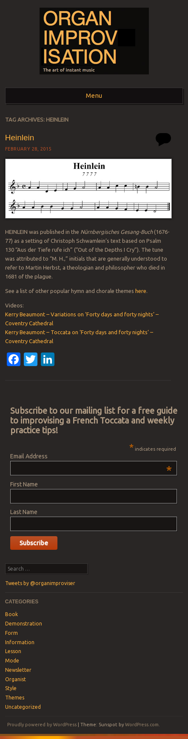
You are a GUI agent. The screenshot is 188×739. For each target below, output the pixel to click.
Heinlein (19, 137)
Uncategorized (23, 707)
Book (11, 614)
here (140, 291)
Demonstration (23, 623)
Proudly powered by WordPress (42, 724)
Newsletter (18, 670)
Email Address (91, 456)
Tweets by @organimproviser (40, 583)
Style (11, 688)
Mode (12, 660)
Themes (14, 697)
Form (11, 633)
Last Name (23, 512)
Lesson (13, 651)
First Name (24, 484)
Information (19, 642)
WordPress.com (142, 724)
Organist (15, 679)
